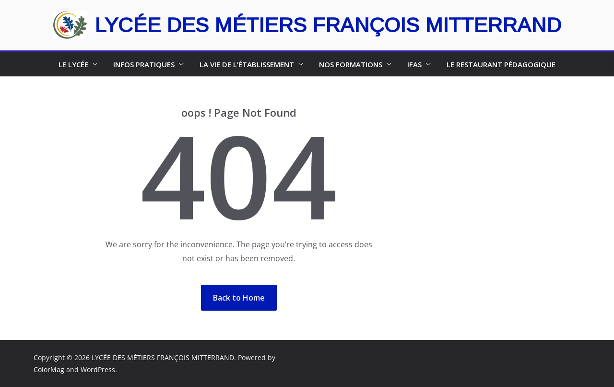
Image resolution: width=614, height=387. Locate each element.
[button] (93, 64)
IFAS (414, 64)
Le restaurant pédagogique (501, 64)
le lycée (73, 64)
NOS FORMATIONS (350, 64)
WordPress (98, 369)
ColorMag (49, 369)
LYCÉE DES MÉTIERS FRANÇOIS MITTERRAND (327, 24)
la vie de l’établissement (247, 64)
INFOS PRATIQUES (144, 64)
